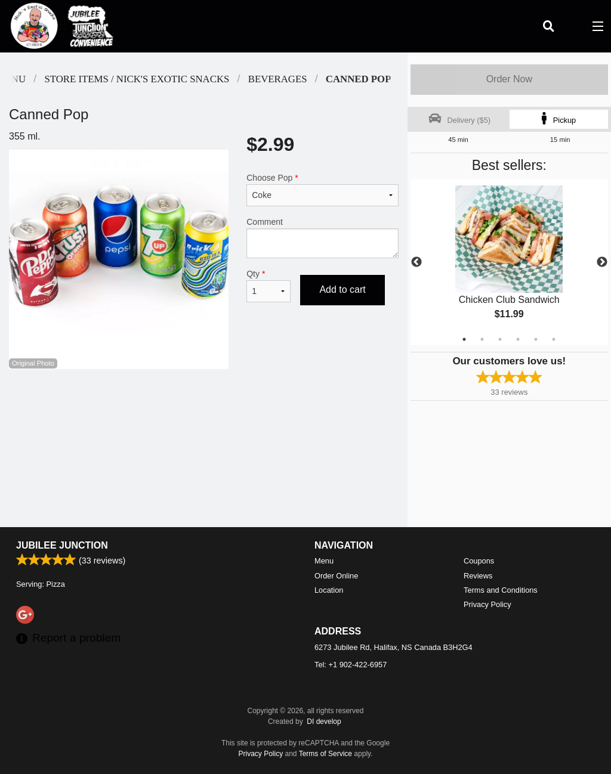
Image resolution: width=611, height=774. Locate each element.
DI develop (324, 721)
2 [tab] (482, 339)
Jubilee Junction (62, 545)
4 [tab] (518, 339)
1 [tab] (464, 339)
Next (602, 262)
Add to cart (342, 289)
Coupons (479, 560)
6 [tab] (554, 339)
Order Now (509, 79)
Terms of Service (325, 754)
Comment (322, 237)
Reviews (478, 575)
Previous (416, 262)
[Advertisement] (204, 408)
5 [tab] (536, 339)
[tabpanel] (509, 262)
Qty (268, 285)
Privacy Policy (487, 604)
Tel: (350, 664)
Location (328, 590)
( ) (573, 26)
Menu (324, 560)
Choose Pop (322, 189)
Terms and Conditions (501, 590)
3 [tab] (500, 339)
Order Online (336, 575)
